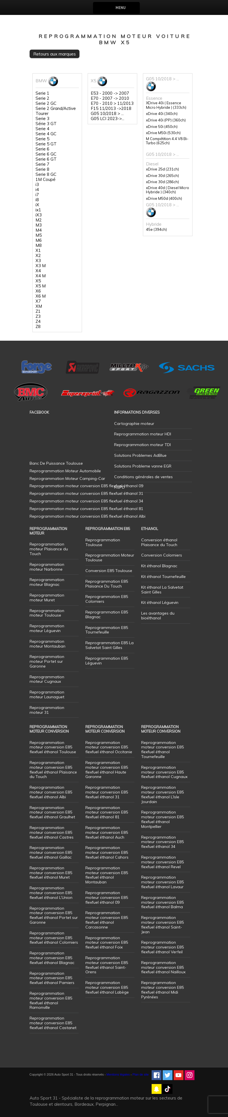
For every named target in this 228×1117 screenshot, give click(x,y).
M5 (39, 235)
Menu (120, 7)
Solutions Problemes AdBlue (140, 455)
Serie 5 (42, 138)
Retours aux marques (54, 54)
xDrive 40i (162, 114)
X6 (38, 291)
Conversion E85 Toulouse (108, 570)
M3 (39, 225)
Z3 (38, 316)
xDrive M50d (164, 198)
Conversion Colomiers (161, 555)
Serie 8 (42, 169)
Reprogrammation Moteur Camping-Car (67, 478)
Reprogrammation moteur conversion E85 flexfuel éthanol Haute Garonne (106, 769)
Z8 (38, 326)
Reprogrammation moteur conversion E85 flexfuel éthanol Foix (106, 942)
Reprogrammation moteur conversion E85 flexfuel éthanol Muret (51, 872)
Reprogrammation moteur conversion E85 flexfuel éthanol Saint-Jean (162, 924)
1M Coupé (46, 179)
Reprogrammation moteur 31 (47, 710)
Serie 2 (42, 98)
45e (156, 229)
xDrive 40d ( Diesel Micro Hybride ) (167, 190)
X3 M (41, 265)
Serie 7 (42, 164)
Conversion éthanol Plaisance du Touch (159, 542)
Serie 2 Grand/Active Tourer (56, 111)
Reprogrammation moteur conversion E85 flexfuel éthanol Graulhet (52, 812)
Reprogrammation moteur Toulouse (47, 613)
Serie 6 (42, 149)
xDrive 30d (162, 176)
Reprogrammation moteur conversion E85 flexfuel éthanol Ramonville (51, 1000)
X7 (38, 301)
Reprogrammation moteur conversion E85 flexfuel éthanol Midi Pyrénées (162, 989)
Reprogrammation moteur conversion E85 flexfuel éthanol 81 (106, 812)
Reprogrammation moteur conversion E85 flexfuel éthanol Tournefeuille (162, 749)
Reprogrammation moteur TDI (142, 444)
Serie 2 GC (46, 103)
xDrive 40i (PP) (166, 120)
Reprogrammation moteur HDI (142, 433)
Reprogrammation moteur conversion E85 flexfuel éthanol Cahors (107, 852)
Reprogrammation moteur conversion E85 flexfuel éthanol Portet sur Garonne (54, 915)
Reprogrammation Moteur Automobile (65, 470)
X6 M (41, 296)
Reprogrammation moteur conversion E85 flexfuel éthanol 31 (106, 792)
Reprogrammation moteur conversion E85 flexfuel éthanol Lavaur (162, 882)
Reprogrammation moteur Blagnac (47, 582)
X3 (38, 260)
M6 (39, 240)
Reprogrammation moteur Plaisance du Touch (49, 549)
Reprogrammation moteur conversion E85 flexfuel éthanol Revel (162, 862)
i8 (37, 199)
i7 (37, 194)
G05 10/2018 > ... (107, 113)
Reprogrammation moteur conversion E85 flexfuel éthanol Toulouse (53, 747)
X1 (38, 250)
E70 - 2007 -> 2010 (110, 98)
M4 (39, 230)
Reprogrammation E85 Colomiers (106, 599)
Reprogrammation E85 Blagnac (106, 614)
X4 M (41, 275)
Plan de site (140, 1074)
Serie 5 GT (46, 144)
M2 (39, 220)
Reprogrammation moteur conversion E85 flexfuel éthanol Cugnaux (164, 772)
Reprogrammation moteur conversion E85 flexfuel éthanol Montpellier (162, 819)
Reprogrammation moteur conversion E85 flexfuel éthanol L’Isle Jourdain (162, 794)
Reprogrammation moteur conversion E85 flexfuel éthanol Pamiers (52, 978)
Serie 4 (42, 128)
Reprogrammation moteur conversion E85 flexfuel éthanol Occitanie (108, 747)
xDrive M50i (163, 133)
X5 (38, 280)
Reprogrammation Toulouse (102, 542)
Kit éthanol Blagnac (159, 565)
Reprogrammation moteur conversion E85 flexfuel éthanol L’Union (51, 892)
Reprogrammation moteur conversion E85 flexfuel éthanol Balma (162, 902)
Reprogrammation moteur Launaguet (47, 694)
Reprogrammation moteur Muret (47, 597)
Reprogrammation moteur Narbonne (47, 567)
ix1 (38, 209)
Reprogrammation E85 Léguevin (106, 661)
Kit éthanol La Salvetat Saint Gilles (162, 590)
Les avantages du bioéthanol (157, 615)
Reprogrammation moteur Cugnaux (47, 679)
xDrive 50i (162, 127)
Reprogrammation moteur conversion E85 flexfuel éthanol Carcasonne (106, 919)
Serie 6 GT (46, 159)
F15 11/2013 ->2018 (111, 108)
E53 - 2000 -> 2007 (110, 93)
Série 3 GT (46, 123)
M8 (39, 245)
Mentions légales (118, 1074)
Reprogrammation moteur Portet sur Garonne (47, 661)
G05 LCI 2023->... (107, 118)
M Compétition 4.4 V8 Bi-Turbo (167, 141)
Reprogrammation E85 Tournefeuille (106, 630)
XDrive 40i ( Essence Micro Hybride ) (166, 105)
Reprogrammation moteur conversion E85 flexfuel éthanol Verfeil (162, 947)
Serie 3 (42, 118)
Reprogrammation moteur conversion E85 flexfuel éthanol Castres (52, 832)
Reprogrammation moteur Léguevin (47, 628)
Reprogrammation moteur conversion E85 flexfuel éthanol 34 (162, 842)
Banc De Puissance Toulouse (56, 463)
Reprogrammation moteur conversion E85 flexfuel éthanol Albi (51, 792)
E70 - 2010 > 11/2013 (112, 103)
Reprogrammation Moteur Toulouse (109, 557)
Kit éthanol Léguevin (159, 602)
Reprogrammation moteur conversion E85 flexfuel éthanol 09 (106, 897)
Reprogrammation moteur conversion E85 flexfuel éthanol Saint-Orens (106, 964)
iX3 (39, 215)
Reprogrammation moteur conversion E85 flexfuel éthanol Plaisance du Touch (53, 769)
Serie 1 (42, 93)
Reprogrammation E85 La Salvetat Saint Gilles (109, 645)
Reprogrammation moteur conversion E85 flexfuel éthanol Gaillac (51, 852)
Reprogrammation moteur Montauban (47, 644)
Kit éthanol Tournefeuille (163, 576)
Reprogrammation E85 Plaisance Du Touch (106, 584)
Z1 (38, 311)
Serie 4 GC (46, 133)
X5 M (41, 286)
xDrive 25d (162, 169)
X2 (38, 255)
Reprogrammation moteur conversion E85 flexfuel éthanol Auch (106, 832)
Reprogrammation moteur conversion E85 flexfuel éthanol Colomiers (54, 937)
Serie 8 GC (46, 174)
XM (39, 306)
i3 (37, 184)
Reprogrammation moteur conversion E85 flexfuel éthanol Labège (107, 987)
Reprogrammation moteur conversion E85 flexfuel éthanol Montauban (106, 875)
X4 (38, 270)
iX (37, 204)
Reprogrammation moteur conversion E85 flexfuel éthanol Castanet (53, 1023)
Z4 (38, 321)
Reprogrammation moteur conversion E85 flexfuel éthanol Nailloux (163, 967)
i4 (37, 189)
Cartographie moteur (134, 423)
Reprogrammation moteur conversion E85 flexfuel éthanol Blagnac (52, 957)
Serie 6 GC (46, 154)
